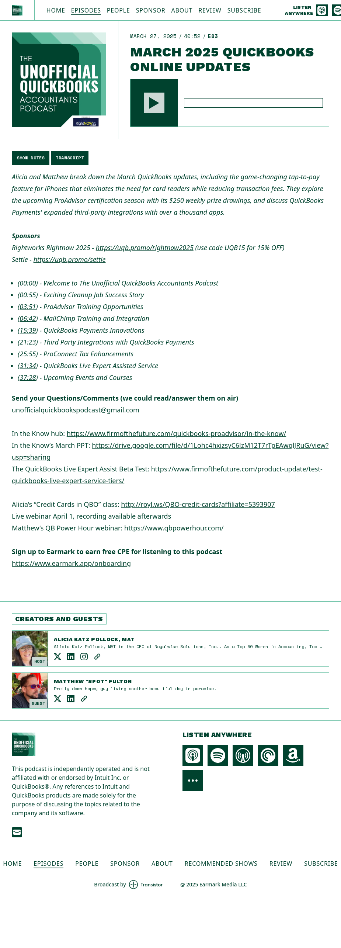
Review (209, 10)
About (182, 10)
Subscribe (244, 10)
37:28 (28, 377)
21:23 (28, 342)
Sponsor (151, 10)
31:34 (28, 365)
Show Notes (31, 158)
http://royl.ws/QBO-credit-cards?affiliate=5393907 (198, 504)
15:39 (28, 330)
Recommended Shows (221, 863)
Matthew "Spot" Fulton (93, 681)
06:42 (28, 318)
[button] (154, 103)
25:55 (28, 353)
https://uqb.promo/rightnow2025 (145, 247)
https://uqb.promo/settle (70, 259)
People (118, 10)
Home (55, 10)
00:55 (28, 294)
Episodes (86, 10)
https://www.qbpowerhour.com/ (174, 527)
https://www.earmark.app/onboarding (71, 563)
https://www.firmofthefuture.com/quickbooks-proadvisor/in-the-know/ (176, 433)
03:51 (28, 306)
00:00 (28, 282)
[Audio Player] (229, 103)
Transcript (70, 158)
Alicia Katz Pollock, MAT (94, 639)
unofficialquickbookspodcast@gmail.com (75, 409)
